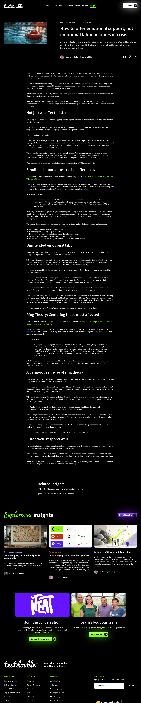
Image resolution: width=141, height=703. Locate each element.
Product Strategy (10, 689)
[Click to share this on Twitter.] (135, 56)
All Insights (54, 685)
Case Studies (58, 6)
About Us (30, 681)
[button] (48, 6)
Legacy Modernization (12, 693)
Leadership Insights (57, 689)
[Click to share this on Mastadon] (130, 56)
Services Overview (10, 681)
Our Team (30, 696)
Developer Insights (57, 693)
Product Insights (56, 696)
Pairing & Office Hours (58, 700)
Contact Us (31, 700)
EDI (28, 693)
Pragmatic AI (8, 696)
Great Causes (32, 689)
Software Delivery (10, 685)
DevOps (6, 700)
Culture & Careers (33, 685)
